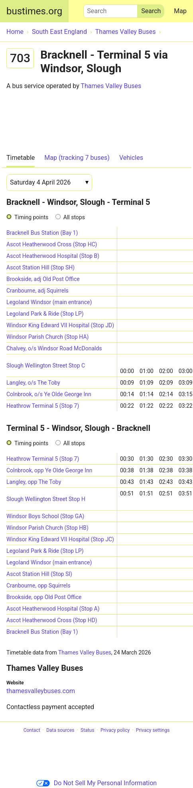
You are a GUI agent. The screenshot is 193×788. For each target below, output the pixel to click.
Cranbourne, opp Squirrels (38, 585)
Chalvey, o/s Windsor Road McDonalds (54, 348)
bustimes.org (34, 11)
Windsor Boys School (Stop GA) (45, 516)
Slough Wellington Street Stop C (45, 365)
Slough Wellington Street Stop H (45, 499)
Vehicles (131, 157)
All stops (74, 217)
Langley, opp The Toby (33, 482)
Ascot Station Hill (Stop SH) (40, 267)
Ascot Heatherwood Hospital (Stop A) (53, 608)
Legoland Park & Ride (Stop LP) (45, 313)
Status (87, 730)
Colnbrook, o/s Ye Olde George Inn (48, 394)
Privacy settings (153, 730)
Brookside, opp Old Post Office (44, 597)
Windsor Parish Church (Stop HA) (47, 337)
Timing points (31, 217)
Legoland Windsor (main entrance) (49, 302)
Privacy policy (115, 730)
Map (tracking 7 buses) (77, 157)
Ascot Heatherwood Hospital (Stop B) (52, 256)
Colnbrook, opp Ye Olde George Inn (49, 470)
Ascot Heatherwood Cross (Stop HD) (51, 620)
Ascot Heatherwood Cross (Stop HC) (51, 244)
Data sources (60, 730)
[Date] (49, 182)
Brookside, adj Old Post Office (43, 279)
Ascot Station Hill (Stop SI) (39, 574)
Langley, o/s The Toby (33, 382)
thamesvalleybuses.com (40, 691)
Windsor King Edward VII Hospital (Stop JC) (60, 539)
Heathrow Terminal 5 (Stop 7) (42, 406)
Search (110, 9)
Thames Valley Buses (111, 86)
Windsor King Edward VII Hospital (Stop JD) (60, 325)
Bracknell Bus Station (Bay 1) (42, 233)
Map (180, 11)
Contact (32, 730)
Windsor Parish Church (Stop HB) (47, 528)
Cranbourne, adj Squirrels (37, 290)
